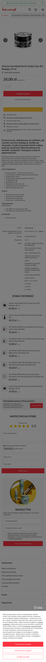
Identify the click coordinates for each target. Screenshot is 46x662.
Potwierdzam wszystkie (23, 644)
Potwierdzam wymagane (23, 650)
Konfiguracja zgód (23, 657)
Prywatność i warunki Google (32, 626)
